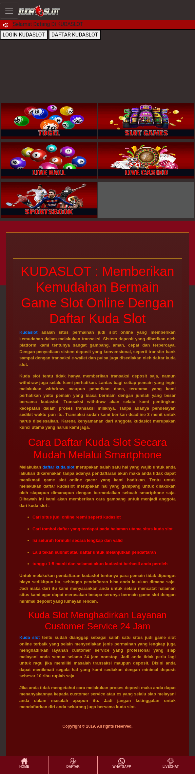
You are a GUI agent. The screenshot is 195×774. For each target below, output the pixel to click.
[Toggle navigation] (9, 11)
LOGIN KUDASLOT (24, 35)
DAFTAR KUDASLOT (74, 35)
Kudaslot (28, 332)
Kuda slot (29, 637)
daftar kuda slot (59, 467)
